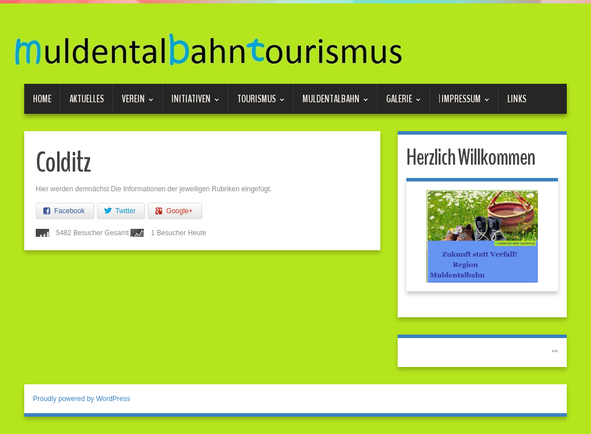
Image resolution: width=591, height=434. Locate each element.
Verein (133, 103)
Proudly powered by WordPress (81, 399)
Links (516, 99)
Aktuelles (86, 99)
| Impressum (459, 103)
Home (42, 99)
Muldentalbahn (331, 103)
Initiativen (191, 103)
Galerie (399, 103)
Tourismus (257, 103)
